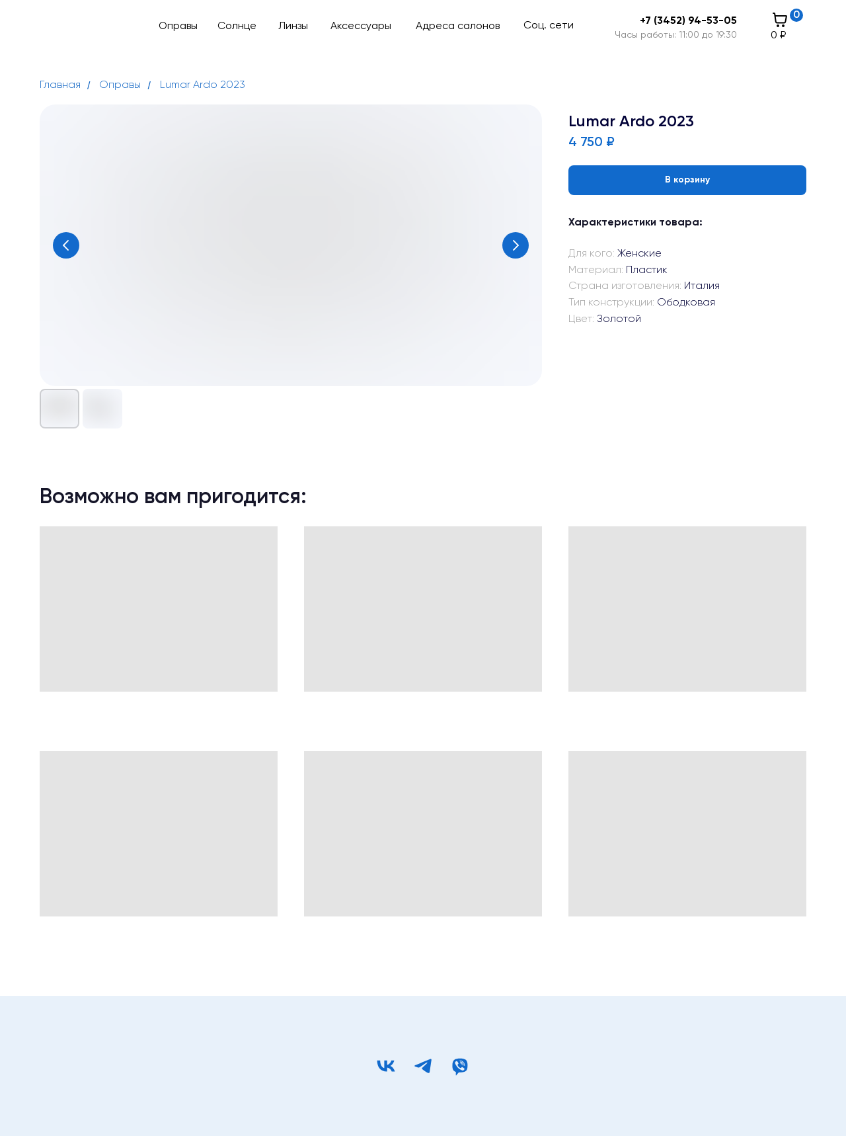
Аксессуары (360, 26)
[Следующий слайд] (515, 245)
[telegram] (423, 1065)
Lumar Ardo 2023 (202, 85)
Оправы (178, 26)
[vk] (386, 1065)
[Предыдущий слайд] (66, 245)
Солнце (236, 26)
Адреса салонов (458, 26)
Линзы (293, 26)
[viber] (460, 1065)
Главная (60, 85)
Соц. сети (548, 25)
